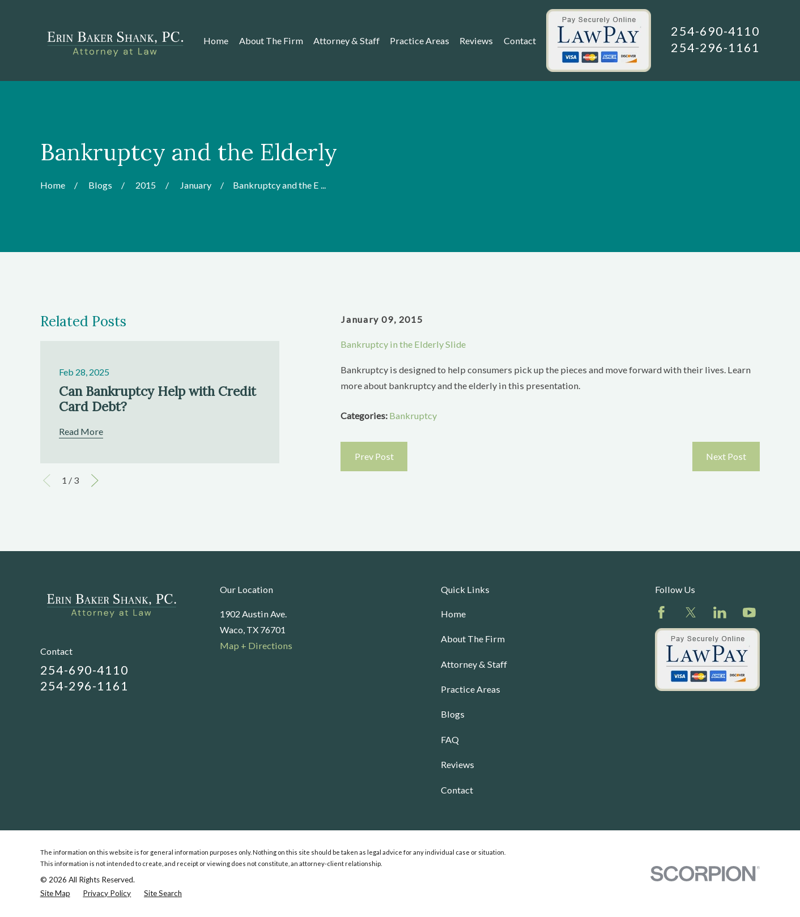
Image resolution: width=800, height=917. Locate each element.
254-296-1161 (715, 47)
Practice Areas (470, 689)
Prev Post (374, 456)
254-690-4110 (715, 31)
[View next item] (94, 480)
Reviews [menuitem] (476, 40)
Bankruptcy (413, 415)
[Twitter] (690, 612)
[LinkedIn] (719, 612)
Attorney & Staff (474, 664)
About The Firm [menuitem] (271, 40)
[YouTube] (749, 612)
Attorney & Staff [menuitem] (346, 40)
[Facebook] (661, 612)
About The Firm (473, 638)
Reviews (457, 764)
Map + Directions (256, 645)
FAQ (450, 739)
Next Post (726, 456)
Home (453, 613)
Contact (457, 789)
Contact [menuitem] (520, 40)
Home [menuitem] (215, 40)
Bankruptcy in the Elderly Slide (403, 344)
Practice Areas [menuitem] (419, 40)
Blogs (453, 714)
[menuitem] (55, 894)
